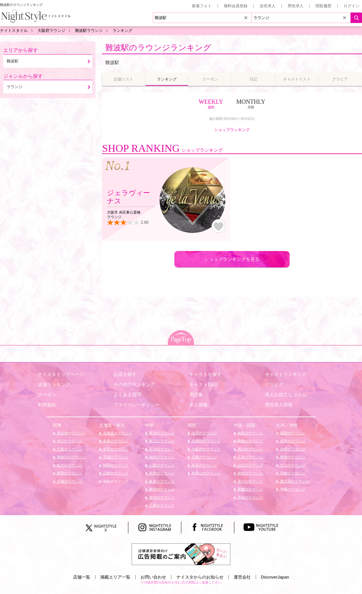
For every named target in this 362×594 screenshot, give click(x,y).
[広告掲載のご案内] (181, 554)
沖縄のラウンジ (292, 489)
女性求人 (267, 6)
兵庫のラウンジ (204, 457)
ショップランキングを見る (232, 259)
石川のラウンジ (161, 449)
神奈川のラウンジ (71, 457)
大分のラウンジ (292, 465)
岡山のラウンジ (250, 449)
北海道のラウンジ (117, 433)
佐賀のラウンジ (292, 441)
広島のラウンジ (250, 457)
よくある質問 (127, 394)
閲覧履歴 (323, 6)
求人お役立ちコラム (285, 394)
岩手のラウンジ (115, 449)
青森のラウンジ (115, 441)
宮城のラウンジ (115, 457)
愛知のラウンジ (161, 497)
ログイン (351, 6)
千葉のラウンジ (69, 449)
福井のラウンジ (161, 457)
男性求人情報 (279, 404)
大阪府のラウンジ (205, 449)
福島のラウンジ (115, 481)
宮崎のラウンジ (292, 473)
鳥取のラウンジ (250, 433)
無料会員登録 (235, 6)
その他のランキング (134, 384)
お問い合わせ (153, 577)
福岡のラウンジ (292, 433)
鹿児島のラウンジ (294, 481)
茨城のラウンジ (69, 481)
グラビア (274, 384)
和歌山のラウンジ (205, 473)
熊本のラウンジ (292, 457)
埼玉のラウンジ (69, 441)
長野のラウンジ (161, 473)
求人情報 (198, 404)
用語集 (196, 394)
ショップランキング (232, 129)
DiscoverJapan (275, 577)
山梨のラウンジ (161, 465)
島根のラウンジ (250, 441)
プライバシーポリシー (137, 404)
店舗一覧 (81, 577)
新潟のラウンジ (161, 433)
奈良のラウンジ (204, 465)
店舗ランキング (54, 384)
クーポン (47, 394)
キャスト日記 (203, 384)
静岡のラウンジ (161, 489)
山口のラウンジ (250, 465)
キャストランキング (285, 374)
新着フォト (202, 6)
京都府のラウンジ (205, 441)
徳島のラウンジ (250, 473)
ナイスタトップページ (61, 374)
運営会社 (242, 577)
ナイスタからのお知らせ (199, 577)
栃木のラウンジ (69, 465)
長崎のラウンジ (292, 449)
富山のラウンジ (161, 441)
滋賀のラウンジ (204, 433)
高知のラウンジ (250, 497)
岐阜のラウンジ (161, 481)
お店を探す (125, 374)
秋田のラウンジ (115, 465)
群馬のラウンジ (69, 473)
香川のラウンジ (250, 481)
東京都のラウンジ (71, 433)
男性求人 (295, 6)
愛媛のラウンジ (250, 489)
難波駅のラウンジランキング (158, 47)
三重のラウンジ (161, 505)
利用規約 (47, 404)
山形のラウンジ (115, 473)
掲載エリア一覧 (115, 577)
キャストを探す (205, 374)
